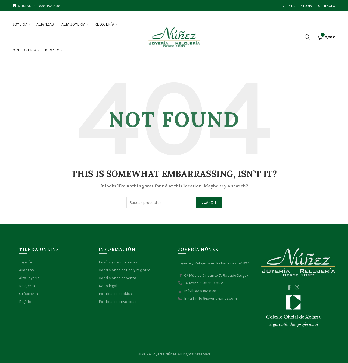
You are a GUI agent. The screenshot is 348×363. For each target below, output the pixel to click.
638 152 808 (50, 6)
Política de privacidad (118, 301)
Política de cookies (115, 293)
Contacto (326, 6)
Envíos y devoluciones (118, 262)
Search (208, 202)
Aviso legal (108, 286)
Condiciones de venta (117, 278)
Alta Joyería (29, 278)
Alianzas (45, 24)
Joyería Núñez (164, 354)
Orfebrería (24, 50)
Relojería (104, 24)
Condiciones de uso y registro (124, 270)
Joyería (20, 24)
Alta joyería (73, 24)
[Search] (307, 37)
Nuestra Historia (297, 6)
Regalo (52, 50)
